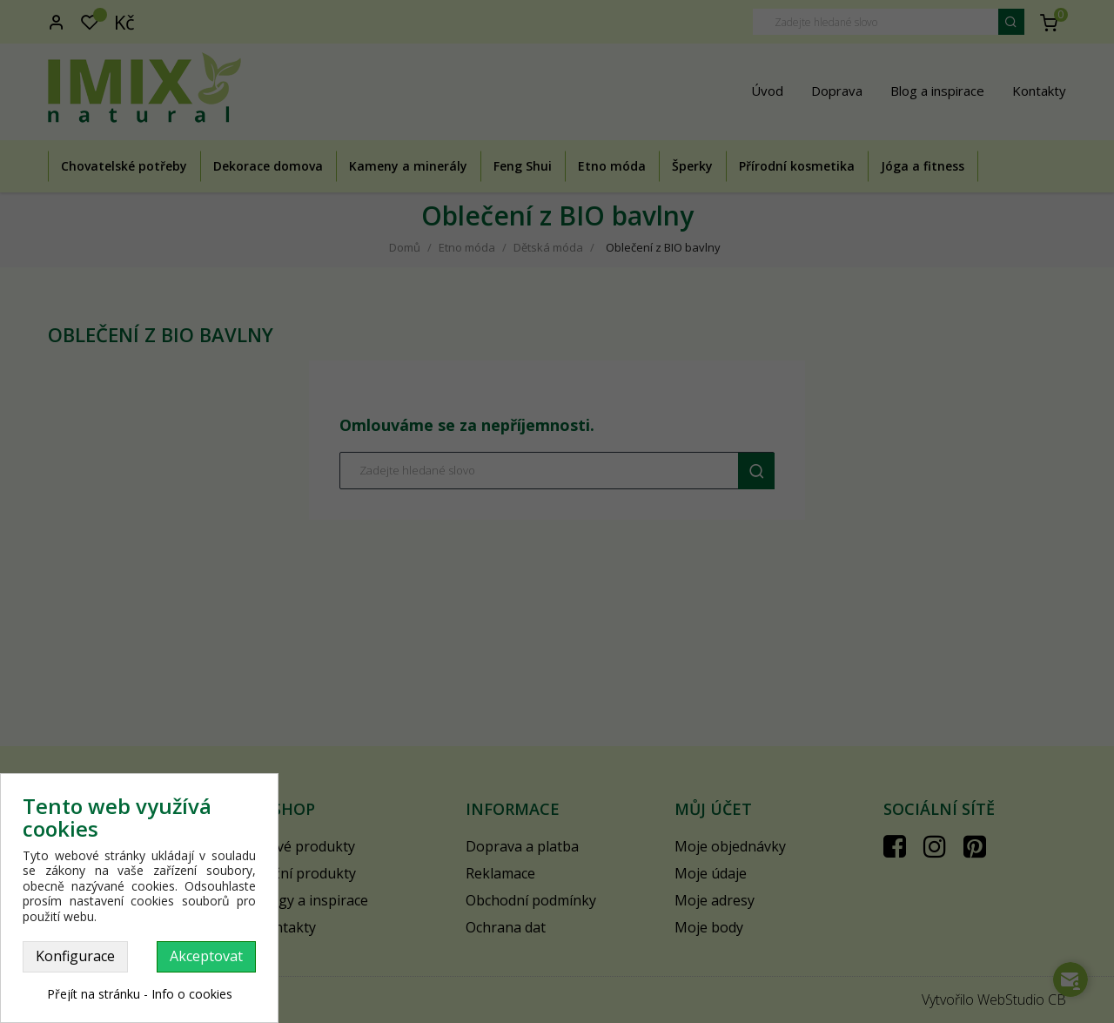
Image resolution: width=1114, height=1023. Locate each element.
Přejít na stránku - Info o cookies (139, 994)
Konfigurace (75, 956)
